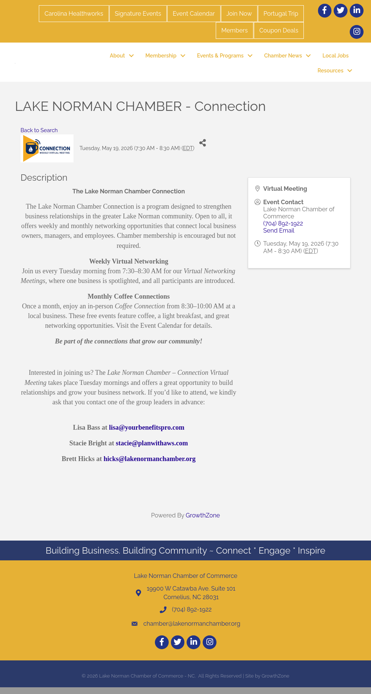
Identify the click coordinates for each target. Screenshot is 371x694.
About (117, 59)
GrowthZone (203, 521)
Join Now (239, 13)
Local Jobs (335, 59)
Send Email (278, 237)
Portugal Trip (281, 13)
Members (234, 30)
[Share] (202, 149)
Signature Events (138, 13)
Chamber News (283, 59)
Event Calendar (194, 13)
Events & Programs (220, 59)
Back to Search (39, 137)
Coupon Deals (278, 30)
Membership (161, 59)
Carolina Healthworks (73, 13)
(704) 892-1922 (283, 230)
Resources (330, 74)
